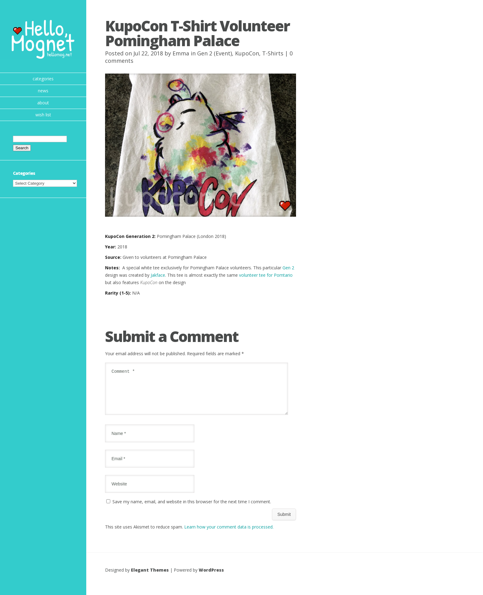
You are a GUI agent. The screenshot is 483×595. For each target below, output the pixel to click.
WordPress (211, 577)
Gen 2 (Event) (214, 53)
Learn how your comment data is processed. (229, 534)
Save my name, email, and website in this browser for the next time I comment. (191, 509)
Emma (180, 53)
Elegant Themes (150, 577)
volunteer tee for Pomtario (266, 275)
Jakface (158, 275)
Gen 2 (288, 268)
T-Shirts (272, 53)
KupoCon (247, 53)
